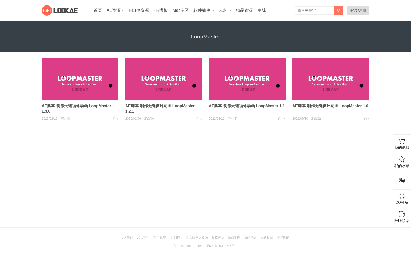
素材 (223, 10)
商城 (261, 10)
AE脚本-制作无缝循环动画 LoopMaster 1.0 (330, 105)
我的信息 (250, 237)
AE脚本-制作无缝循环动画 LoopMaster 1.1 (247, 105)
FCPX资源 (139, 10)
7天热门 (127, 237)
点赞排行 (176, 237)
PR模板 (161, 10)
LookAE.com (193, 246)
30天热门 (143, 237)
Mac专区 (180, 10)
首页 (98, 10)
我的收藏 (266, 237)
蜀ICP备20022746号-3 (221, 246)
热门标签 (159, 237)
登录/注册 (358, 10)
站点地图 (234, 237)
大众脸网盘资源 (197, 237)
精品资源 (244, 10)
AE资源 (114, 10)
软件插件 (201, 10)
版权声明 (218, 237)
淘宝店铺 (283, 237)
